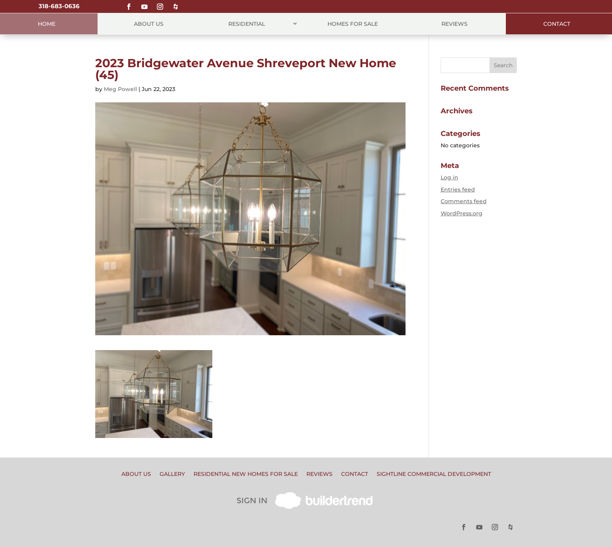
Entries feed (458, 189)
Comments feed (464, 201)
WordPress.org (461, 213)
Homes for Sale (352, 23)
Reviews (454, 23)
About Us (149, 23)
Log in (449, 177)
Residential (246, 23)
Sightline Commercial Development (434, 474)
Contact (556, 23)
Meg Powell (120, 89)
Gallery (172, 474)
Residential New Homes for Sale (246, 474)
